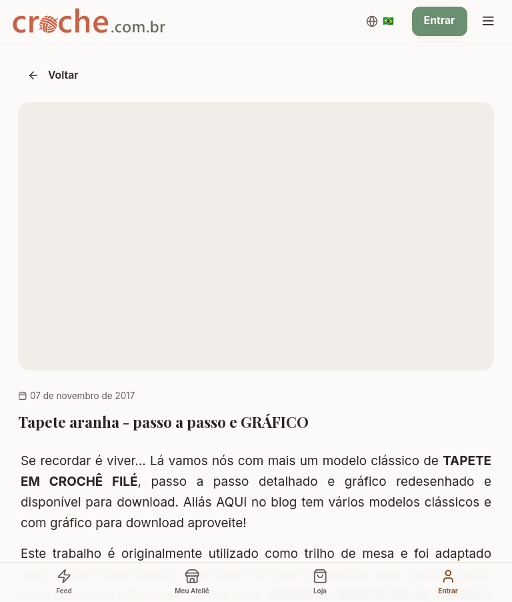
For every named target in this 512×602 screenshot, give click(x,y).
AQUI (231, 502)
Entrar (439, 20)
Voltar (53, 75)
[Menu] (488, 21)
